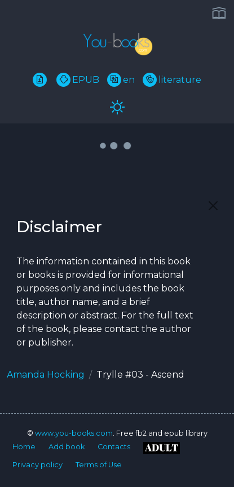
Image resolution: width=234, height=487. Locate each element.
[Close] (213, 206)
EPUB (77, 79)
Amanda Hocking (46, 374)
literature (172, 79)
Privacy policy (37, 465)
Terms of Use (99, 465)
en (121, 79)
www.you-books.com (74, 433)
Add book (66, 446)
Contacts (114, 446)
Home (24, 446)
